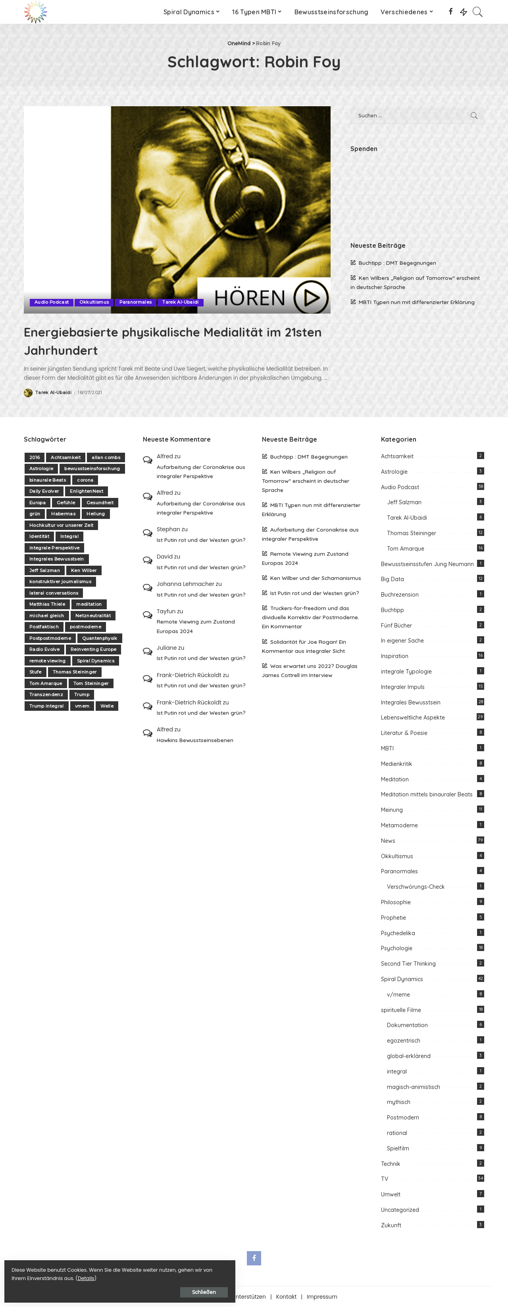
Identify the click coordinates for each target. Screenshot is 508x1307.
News (388, 840)
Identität (39, 536)
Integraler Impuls (403, 686)
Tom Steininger (91, 683)
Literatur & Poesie (404, 733)
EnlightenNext (86, 491)
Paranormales (136, 302)
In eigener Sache (402, 640)
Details (88, 1276)
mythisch (398, 1102)
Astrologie (41, 468)
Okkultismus (94, 302)
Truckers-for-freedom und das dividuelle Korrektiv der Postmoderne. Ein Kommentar (310, 617)
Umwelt (390, 1194)
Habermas (63, 514)
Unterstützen (249, 1296)
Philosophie (396, 901)
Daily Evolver (44, 491)
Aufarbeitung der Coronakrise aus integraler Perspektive (201, 471)
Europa (37, 502)
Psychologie (396, 948)
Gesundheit (100, 502)
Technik (390, 1163)
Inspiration (394, 656)
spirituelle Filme (401, 1009)
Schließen (93, 1290)
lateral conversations (53, 592)
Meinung (392, 809)
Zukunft (391, 1225)
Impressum (322, 1296)
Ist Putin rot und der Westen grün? (201, 539)
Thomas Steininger (75, 672)
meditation (89, 604)
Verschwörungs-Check (416, 886)
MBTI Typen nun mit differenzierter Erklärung (417, 302)
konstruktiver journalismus (60, 581)
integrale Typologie (406, 671)
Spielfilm (398, 1148)
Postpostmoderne (50, 638)
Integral (69, 536)
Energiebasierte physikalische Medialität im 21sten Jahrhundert (152, 340)
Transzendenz (46, 694)
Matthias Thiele (47, 604)
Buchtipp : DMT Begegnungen (397, 262)
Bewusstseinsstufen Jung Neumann (427, 563)
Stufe (35, 672)
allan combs (106, 457)
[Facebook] (451, 12)
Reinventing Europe (93, 649)
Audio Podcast (52, 302)
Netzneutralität (93, 615)
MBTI (387, 748)
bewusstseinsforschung (92, 468)
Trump (81, 694)
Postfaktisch (44, 627)
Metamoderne (399, 825)
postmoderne (85, 627)
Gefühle (66, 502)
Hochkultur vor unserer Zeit (61, 525)
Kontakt (286, 1296)
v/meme (398, 994)
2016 (34, 457)
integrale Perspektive (54, 547)
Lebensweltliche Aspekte (413, 717)
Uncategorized (400, 1209)
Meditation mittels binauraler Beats (427, 794)
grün (34, 514)
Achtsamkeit (66, 457)
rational (397, 1132)
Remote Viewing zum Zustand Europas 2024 (196, 626)
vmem (82, 705)
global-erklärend (409, 1055)
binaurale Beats (47, 479)
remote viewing (47, 660)
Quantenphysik (99, 638)
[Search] (477, 12)
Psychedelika (398, 932)
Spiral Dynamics (95, 660)
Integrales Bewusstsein (56, 559)
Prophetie (393, 917)
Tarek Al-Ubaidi (181, 302)
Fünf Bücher (396, 625)
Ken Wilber (83, 570)
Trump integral (46, 705)
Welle (107, 705)
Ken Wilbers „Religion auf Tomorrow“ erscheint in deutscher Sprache (305, 480)
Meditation (395, 779)
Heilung (96, 514)
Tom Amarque (45, 683)
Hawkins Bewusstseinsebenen (195, 739)
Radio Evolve (44, 649)
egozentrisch (403, 1040)
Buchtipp (392, 609)
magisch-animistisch (413, 1086)
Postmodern (403, 1117)
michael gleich (46, 615)
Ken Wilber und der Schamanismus (315, 577)
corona (85, 479)
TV (384, 1179)
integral (397, 1071)
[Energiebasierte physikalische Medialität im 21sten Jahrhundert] (177, 209)
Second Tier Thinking (408, 963)
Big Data (392, 579)
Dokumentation (407, 1025)
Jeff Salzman (44, 570)
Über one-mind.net (196, 1296)
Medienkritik (396, 763)
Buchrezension (400, 594)
